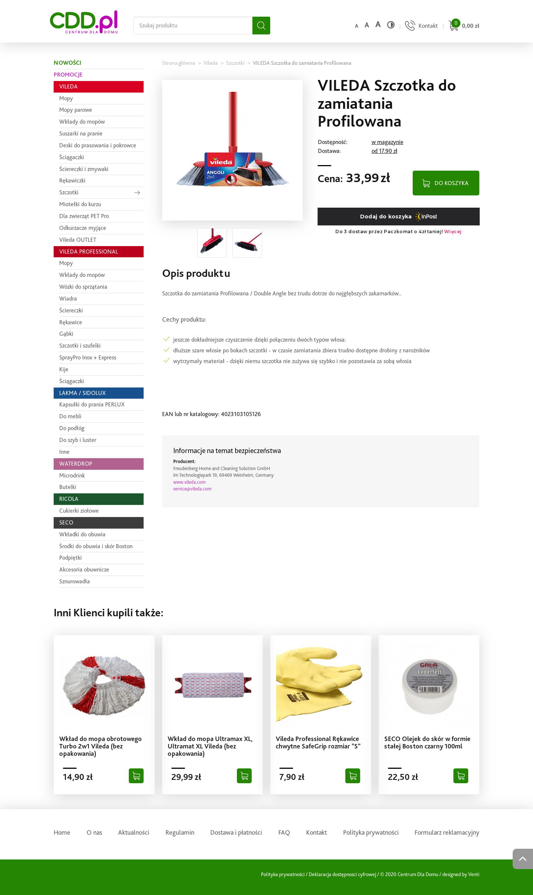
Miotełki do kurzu (80, 204)
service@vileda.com (192, 489)
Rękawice (70, 322)
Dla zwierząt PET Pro (84, 215)
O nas (94, 832)
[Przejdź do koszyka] (462, 26)
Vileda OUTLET (77, 239)
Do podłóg (71, 428)
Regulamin (179, 832)
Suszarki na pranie (81, 133)
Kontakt (316, 832)
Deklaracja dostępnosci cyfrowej (342, 874)
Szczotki (68, 192)
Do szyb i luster (77, 439)
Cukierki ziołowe (79, 510)
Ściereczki (71, 310)
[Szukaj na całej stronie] (192, 25)
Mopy (66, 98)
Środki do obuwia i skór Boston (96, 546)
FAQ (284, 832)
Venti (473, 874)
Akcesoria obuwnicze (84, 569)
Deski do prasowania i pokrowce (97, 145)
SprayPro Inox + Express (87, 357)
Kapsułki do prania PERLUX (92, 404)
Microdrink (72, 475)
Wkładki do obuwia (82, 534)
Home (62, 832)
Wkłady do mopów (82, 121)
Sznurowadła (74, 581)
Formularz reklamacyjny (447, 832)
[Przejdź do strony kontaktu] (420, 26)
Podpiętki (70, 557)
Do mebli (70, 416)
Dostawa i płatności (236, 832)
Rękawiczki (72, 180)
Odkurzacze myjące (82, 227)
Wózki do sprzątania (83, 286)
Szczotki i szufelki (80, 345)
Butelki (67, 486)
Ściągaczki (71, 157)
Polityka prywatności (371, 832)
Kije (63, 369)
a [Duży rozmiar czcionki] (378, 24)
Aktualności (133, 832)
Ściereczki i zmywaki (83, 168)
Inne (64, 451)
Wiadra (68, 298)
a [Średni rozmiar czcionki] (367, 25)
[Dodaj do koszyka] (136, 775)
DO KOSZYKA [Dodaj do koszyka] (452, 183)
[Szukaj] (261, 25)
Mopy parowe (75, 109)
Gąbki (66, 333)
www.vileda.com (189, 482)
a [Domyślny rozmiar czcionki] (356, 26)
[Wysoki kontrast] (391, 25)
